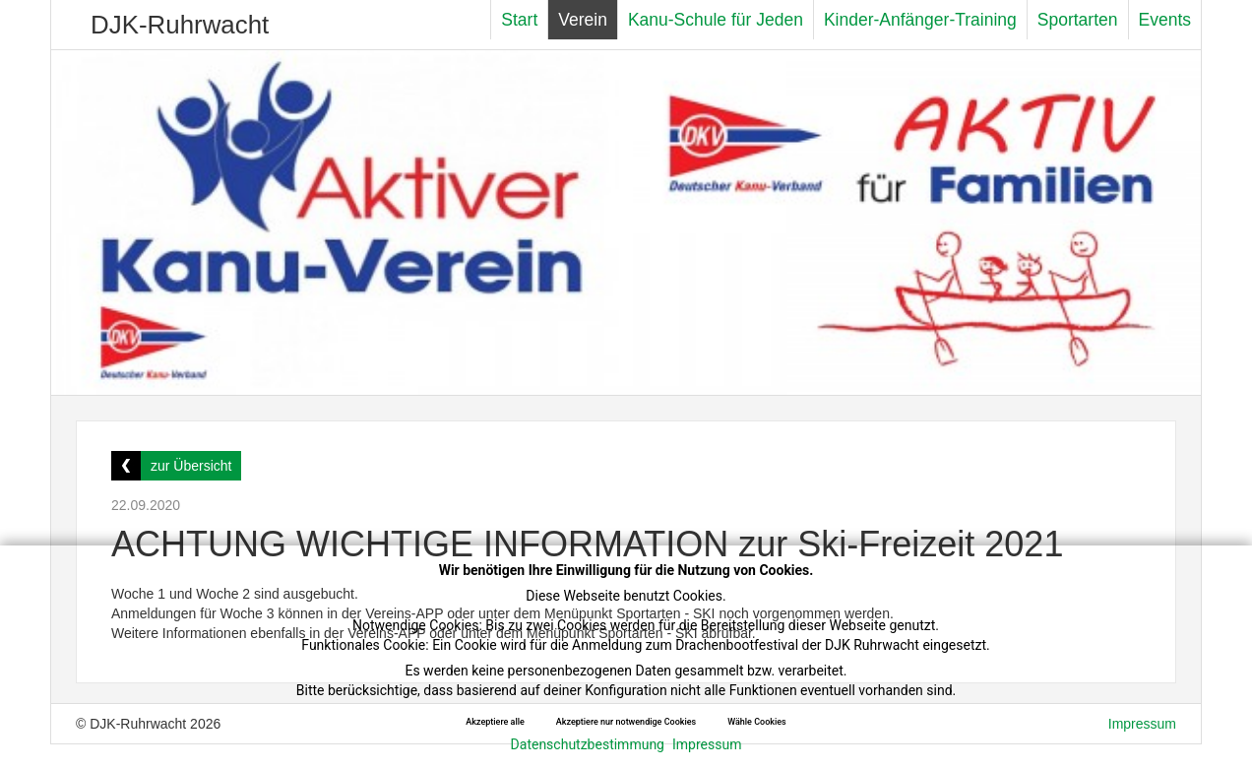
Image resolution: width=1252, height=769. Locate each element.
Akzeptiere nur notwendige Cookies (626, 722)
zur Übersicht (191, 466)
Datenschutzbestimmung (587, 744)
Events (1165, 20)
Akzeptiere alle (495, 722)
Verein (582, 20)
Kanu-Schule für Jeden (715, 20)
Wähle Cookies (756, 722)
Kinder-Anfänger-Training (920, 20)
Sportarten (1077, 20)
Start (519, 20)
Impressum (706, 744)
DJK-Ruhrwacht (180, 24)
